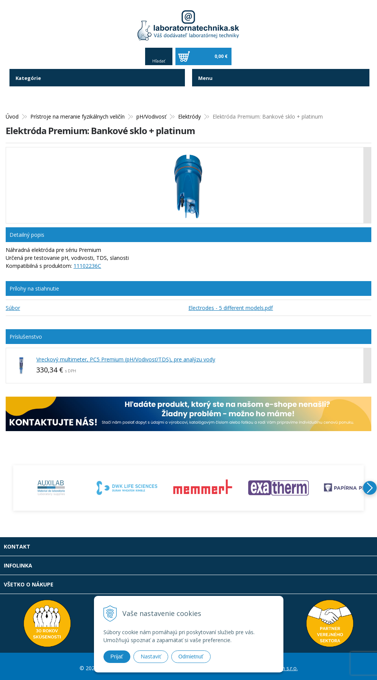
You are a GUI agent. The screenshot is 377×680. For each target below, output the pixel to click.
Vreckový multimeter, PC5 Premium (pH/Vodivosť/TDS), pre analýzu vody (125, 356)
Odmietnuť (190, 656)
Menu (205, 74)
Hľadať (158, 58)
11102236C (87, 262)
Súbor (13, 304)
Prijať (117, 656)
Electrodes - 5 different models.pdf (230, 304)
